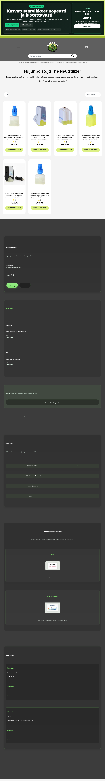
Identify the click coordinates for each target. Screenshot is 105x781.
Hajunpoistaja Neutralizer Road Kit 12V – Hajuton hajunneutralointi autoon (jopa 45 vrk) (14, 198)
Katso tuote (87, 26)
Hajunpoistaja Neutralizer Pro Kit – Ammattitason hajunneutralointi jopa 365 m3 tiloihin (65, 140)
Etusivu (20, 64)
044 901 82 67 (10, 278)
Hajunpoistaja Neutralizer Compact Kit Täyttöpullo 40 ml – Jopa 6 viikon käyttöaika (91, 140)
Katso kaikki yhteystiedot (52, 405)
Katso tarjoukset (12, 25)
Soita (24, 288)
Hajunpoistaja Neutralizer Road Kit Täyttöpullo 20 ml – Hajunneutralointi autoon (40, 197)
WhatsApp (12, 288)
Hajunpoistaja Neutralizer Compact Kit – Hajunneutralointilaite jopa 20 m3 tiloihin (39, 140)
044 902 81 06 (10, 366)
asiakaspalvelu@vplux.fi (13, 269)
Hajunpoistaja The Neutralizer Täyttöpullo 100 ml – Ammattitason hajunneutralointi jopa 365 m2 (14, 141)
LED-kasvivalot (26, 25)
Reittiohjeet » (10, 688)
